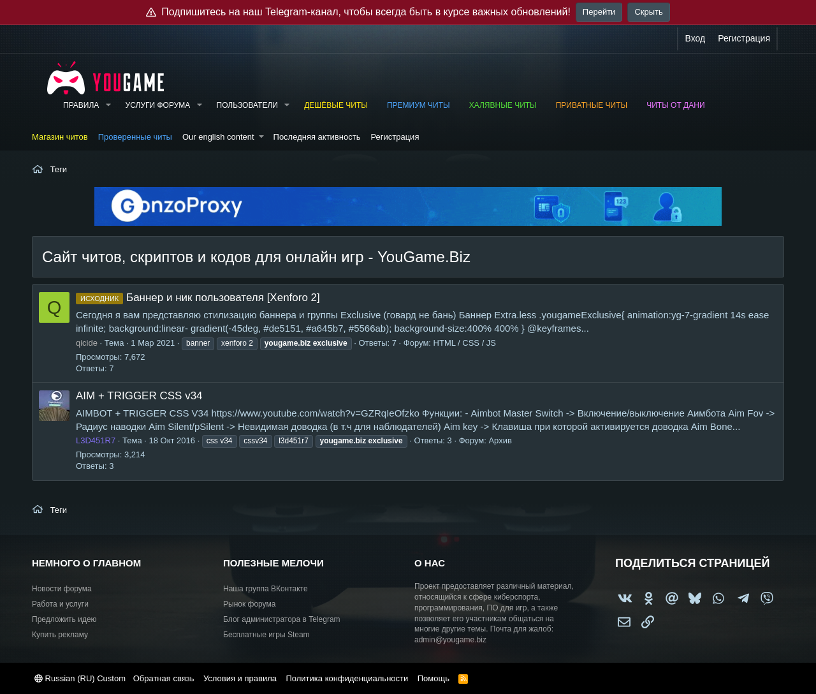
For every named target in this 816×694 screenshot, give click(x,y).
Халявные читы (503, 105)
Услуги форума (158, 105)
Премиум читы (418, 105)
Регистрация (394, 137)
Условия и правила (240, 678)
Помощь (433, 678)
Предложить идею (64, 619)
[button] (107, 105)
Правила (81, 105)
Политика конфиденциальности (347, 678)
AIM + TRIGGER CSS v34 (139, 396)
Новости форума (62, 588)
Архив (499, 440)
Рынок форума (249, 604)
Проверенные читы (135, 137)
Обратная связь (163, 678)
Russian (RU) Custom (80, 678)
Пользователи (247, 105)
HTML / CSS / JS (464, 343)
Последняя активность (317, 137)
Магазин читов (60, 137)
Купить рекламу (60, 634)
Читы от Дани (675, 105)
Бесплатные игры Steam (266, 634)
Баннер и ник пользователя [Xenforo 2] (198, 298)
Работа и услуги (60, 604)
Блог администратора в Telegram (281, 619)
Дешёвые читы (336, 105)
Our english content (218, 137)
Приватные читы (591, 105)
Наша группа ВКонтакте (265, 588)
